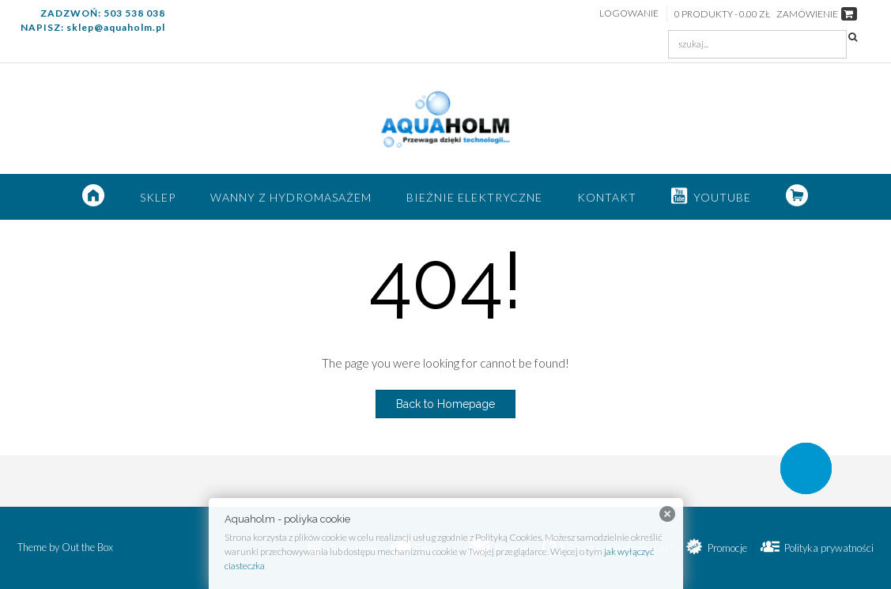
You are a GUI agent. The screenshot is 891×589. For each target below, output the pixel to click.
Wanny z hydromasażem (291, 197)
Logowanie (629, 13)
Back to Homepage (445, 404)
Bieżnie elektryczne (474, 197)
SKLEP (158, 197)
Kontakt (606, 197)
